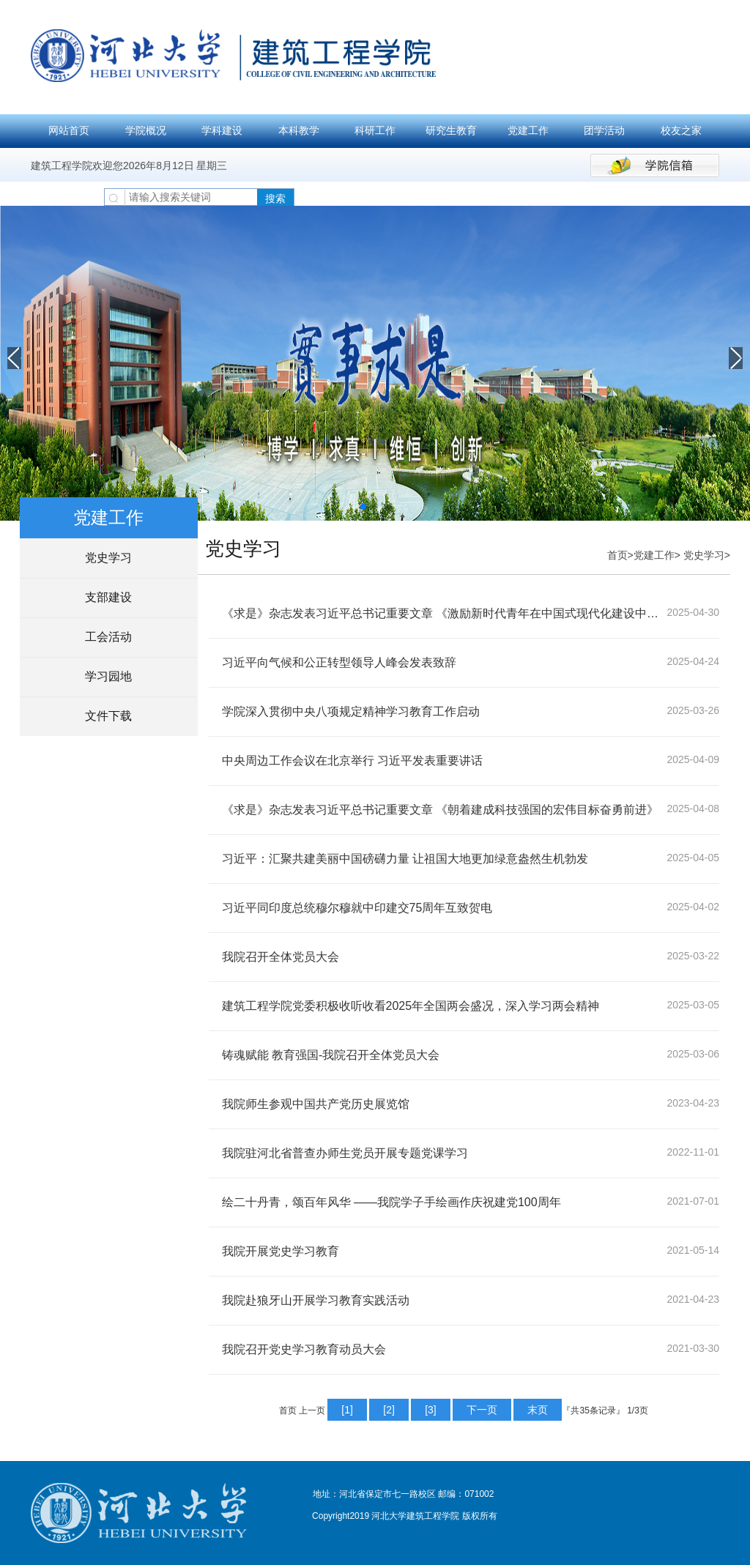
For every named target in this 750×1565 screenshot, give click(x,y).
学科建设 (221, 130)
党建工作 (528, 130)
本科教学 (298, 130)
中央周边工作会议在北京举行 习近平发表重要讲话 (352, 760)
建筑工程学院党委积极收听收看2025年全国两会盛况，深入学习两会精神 (411, 1006)
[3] (431, 1410)
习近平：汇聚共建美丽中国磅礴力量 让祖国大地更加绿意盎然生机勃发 (405, 858)
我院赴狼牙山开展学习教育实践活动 (315, 1300)
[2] (389, 1410)
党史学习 (108, 557)
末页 (537, 1410)
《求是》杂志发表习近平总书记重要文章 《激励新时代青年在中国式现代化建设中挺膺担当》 (444, 613)
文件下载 (108, 716)
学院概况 (145, 130)
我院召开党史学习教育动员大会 (304, 1349)
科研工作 (375, 130)
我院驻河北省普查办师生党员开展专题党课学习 (345, 1153)
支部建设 (108, 597)
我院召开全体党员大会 (280, 957)
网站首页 (68, 130)
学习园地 (108, 676)
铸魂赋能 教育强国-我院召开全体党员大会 (331, 1055)
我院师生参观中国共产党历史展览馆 (315, 1104)
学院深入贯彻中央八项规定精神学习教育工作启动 (351, 711)
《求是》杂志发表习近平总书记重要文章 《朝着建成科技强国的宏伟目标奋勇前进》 (440, 809)
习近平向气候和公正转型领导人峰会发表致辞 (339, 662)
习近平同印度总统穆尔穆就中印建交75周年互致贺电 (357, 908)
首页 (617, 555)
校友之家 (681, 130)
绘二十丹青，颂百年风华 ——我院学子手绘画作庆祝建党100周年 (391, 1202)
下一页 (482, 1410)
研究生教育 (451, 130)
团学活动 (604, 130)
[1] (347, 1410)
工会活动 (108, 637)
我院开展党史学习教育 (280, 1251)
